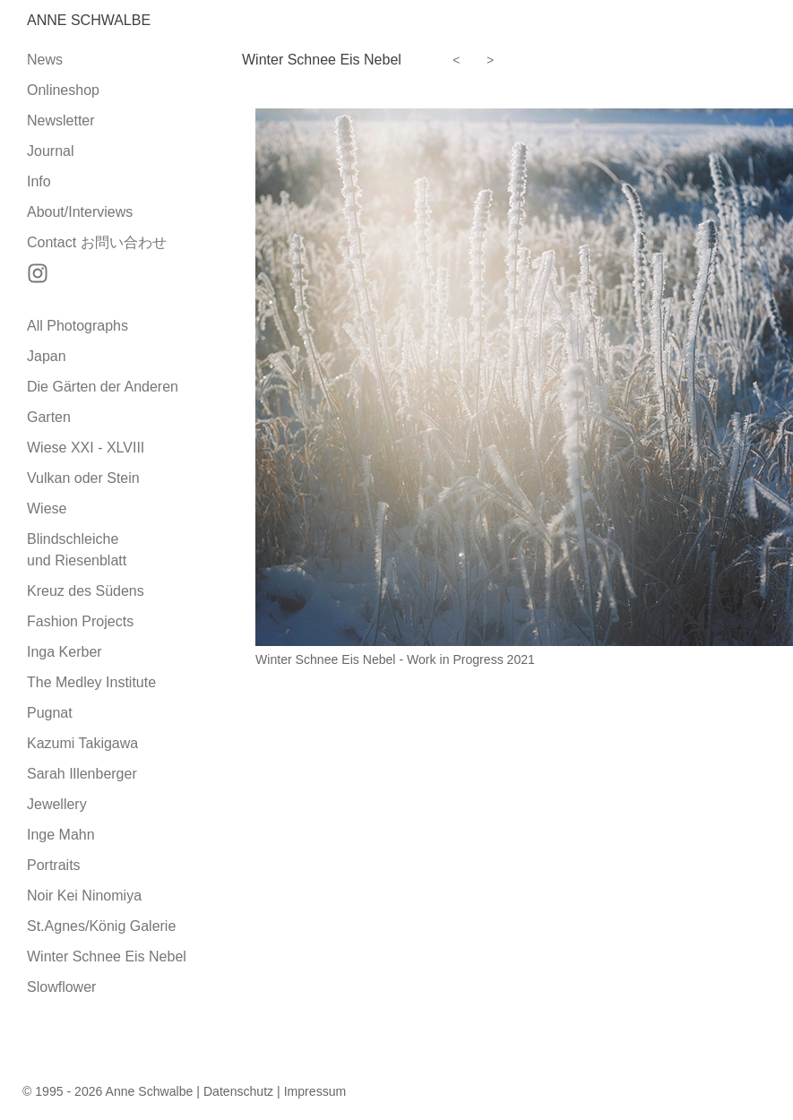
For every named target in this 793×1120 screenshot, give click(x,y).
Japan (46, 356)
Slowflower (61, 987)
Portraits (54, 865)
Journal (50, 151)
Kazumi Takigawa (82, 743)
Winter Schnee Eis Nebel (106, 956)
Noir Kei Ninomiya (84, 895)
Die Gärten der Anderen (102, 386)
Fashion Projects (80, 621)
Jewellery (57, 804)
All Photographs (77, 325)
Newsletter (61, 120)
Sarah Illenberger (82, 773)
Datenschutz (238, 1091)
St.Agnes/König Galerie (101, 926)
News (45, 59)
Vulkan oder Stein (83, 478)
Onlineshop (63, 90)
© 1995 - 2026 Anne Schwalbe (107, 1091)
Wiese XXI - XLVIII (85, 447)
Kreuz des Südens (85, 591)
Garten (49, 417)
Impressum (315, 1091)
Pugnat (50, 712)
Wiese (46, 508)
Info (39, 181)
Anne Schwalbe (89, 20)
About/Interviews (80, 212)
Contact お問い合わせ (97, 242)
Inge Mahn (61, 834)
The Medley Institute (91, 682)
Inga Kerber (64, 651)
